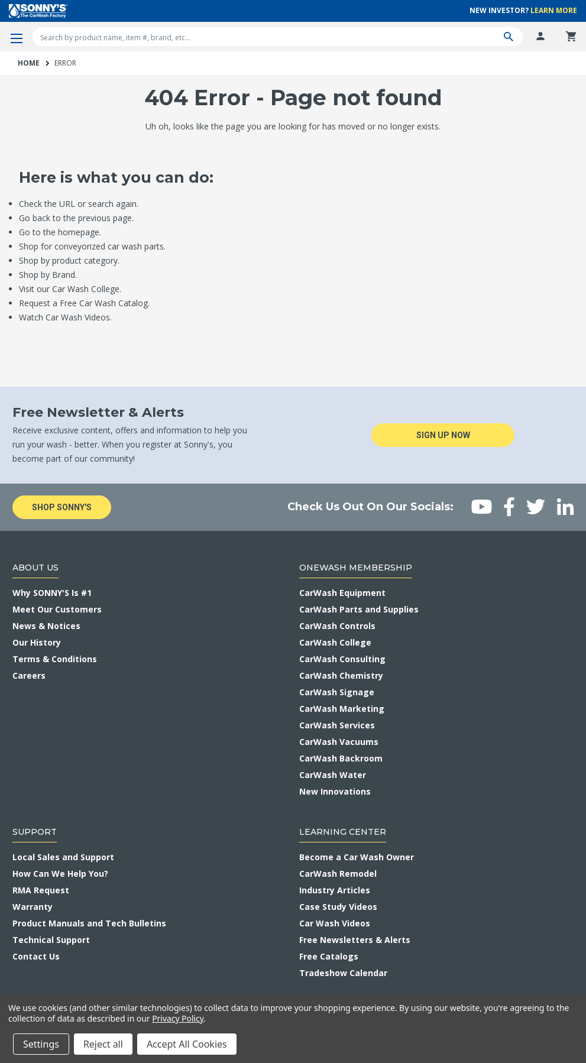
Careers (29, 675)
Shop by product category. (69, 260)
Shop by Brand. (48, 274)
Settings (41, 1044)
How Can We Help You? (60, 873)
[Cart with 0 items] (571, 36)
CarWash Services (337, 725)
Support (34, 832)
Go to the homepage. (60, 232)
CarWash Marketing (341, 708)
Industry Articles (334, 890)
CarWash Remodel (338, 873)
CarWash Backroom (341, 758)
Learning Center (342, 832)
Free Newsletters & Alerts (354, 939)
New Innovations (335, 791)
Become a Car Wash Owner (356, 857)
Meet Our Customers (57, 609)
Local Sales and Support (63, 857)
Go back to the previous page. (76, 217)
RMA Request (40, 890)
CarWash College (335, 642)
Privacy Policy (177, 1018)
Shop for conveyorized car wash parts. (92, 246)
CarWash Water (332, 774)
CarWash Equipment (342, 592)
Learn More (553, 10)
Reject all (103, 1044)
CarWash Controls (337, 625)
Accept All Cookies (187, 1044)
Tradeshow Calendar (343, 972)
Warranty (32, 906)
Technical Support (51, 939)
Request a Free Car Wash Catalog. (84, 303)
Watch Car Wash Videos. (65, 317)
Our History (36, 642)
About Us (35, 567)
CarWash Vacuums (338, 741)
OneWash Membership (355, 567)
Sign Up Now (444, 435)
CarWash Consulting (342, 659)
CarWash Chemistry (341, 675)
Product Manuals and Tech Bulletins (89, 923)
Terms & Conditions (54, 659)
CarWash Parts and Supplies (359, 609)
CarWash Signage (336, 692)
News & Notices (46, 625)
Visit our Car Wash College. (70, 288)
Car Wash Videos (334, 923)
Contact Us (36, 956)
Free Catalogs (328, 956)
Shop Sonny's (62, 507)
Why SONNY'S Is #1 (52, 592)
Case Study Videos (338, 906)
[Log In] (540, 36)
